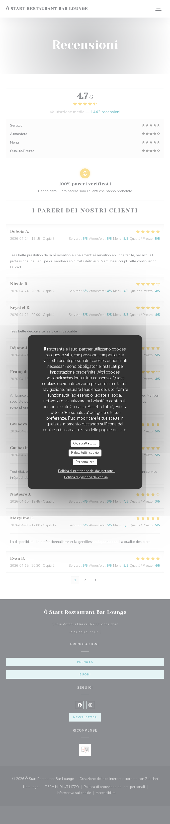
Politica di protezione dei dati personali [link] (86, 471)
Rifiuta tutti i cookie (85, 452)
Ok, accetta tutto (85, 443)
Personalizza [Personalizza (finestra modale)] (84, 462)
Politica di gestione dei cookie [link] (86, 477)
